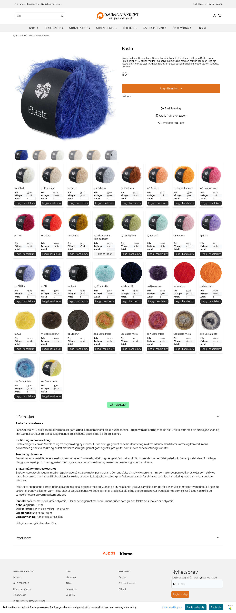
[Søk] (40, 15)
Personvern (124, 571)
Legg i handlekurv (25, 203)
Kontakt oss (198, 4)
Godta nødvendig (196, 607)
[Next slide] (111, 155)
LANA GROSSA (35, 36)
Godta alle (216, 607)
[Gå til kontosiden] (214, 16)
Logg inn (219, 4)
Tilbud (202, 28)
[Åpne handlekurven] (220, 16)
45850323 (21, 595)
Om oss (122, 577)
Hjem (16, 36)
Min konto (209, 4)
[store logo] (119, 16)
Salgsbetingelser (127, 583)
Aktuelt (122, 589)
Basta (46, 36)
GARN (23, 36)
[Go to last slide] (18, 155)
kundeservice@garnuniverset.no (29, 601)
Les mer (126, 66)
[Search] (62, 16)
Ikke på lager (105, 254)
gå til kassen (118, 405)
